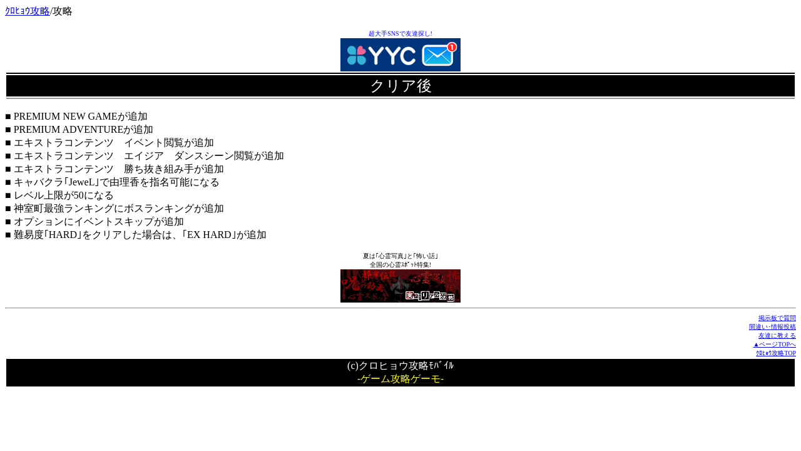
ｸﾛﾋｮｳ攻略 (27, 11)
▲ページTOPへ (774, 344)
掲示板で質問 (777, 317)
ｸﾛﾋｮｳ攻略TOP (776, 353)
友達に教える (777, 335)
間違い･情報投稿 (772, 326)
